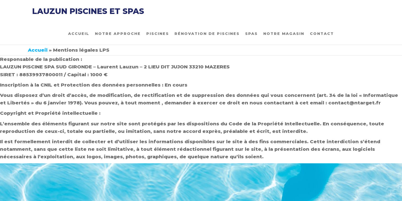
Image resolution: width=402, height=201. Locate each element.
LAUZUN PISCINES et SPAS (88, 11)
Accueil (78, 33)
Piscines (157, 33)
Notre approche (118, 33)
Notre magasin (283, 33)
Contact (322, 33)
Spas (251, 33)
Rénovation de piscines (207, 33)
